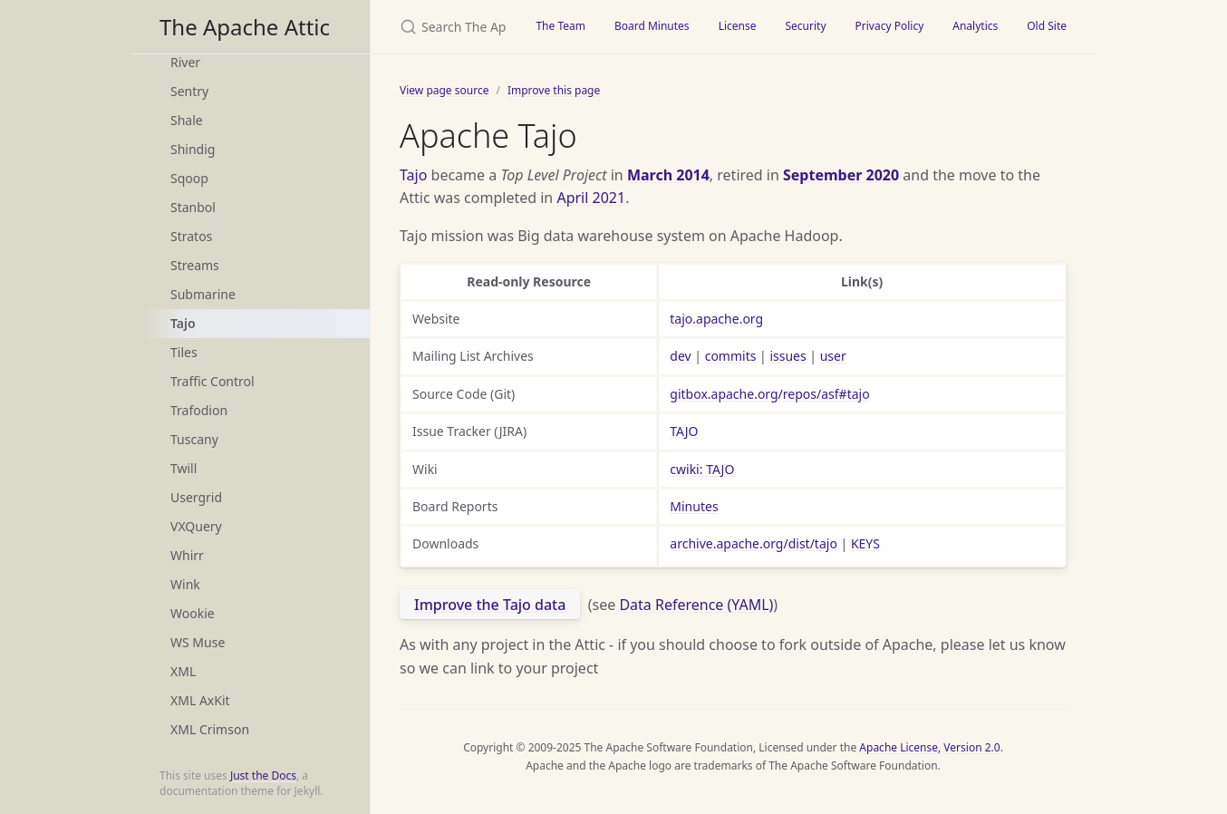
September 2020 (841, 175)
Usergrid (196, 497)
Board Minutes (652, 26)
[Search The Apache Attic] (446, 26)
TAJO (684, 431)
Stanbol (193, 207)
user (833, 355)
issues (787, 355)
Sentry (189, 91)
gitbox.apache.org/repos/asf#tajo (769, 393)
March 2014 (668, 175)
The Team (560, 26)
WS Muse (197, 642)
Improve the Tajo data (489, 605)
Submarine (203, 294)
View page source (444, 90)
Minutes (694, 506)
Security (805, 26)
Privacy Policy (889, 26)
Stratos (191, 236)
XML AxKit (200, 700)
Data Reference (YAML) (696, 605)
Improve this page (553, 90)
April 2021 (590, 198)
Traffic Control (212, 381)
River (185, 62)
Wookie (192, 613)
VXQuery (196, 526)
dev (680, 355)
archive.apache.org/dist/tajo (753, 543)
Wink (185, 584)
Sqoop (189, 178)
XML (183, 671)
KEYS (865, 543)
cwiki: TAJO (702, 469)
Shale (186, 120)
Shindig (192, 149)
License (738, 26)
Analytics (975, 26)
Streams (194, 265)
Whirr (187, 555)
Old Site (1047, 26)
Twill (183, 468)
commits (731, 355)
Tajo (183, 323)
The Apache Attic (244, 27)
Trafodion (198, 410)
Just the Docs (263, 775)
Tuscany (194, 439)
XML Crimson (209, 729)
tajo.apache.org (716, 318)
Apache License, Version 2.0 (929, 747)
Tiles (184, 352)
